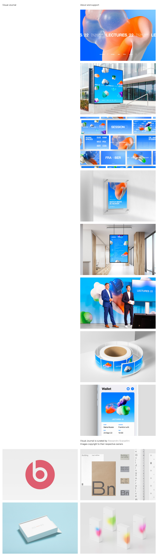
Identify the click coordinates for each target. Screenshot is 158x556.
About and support (89, 4)
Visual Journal (9, 4)
